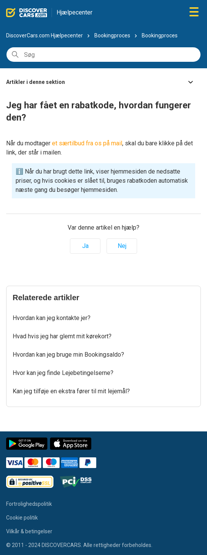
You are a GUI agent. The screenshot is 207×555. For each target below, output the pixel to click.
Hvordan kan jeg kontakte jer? (52, 318)
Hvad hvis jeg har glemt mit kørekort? (62, 336)
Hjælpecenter (74, 12)
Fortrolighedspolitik (29, 504)
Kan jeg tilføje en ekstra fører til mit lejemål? (71, 391)
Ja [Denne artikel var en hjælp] (85, 245)
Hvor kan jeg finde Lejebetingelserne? (63, 372)
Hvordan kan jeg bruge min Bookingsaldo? (68, 354)
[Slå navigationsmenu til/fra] (194, 12)
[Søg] (103, 54)
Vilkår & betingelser (29, 531)
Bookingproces (112, 35)
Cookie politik (22, 518)
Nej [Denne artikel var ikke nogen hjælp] (122, 245)
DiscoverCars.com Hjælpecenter (44, 35)
